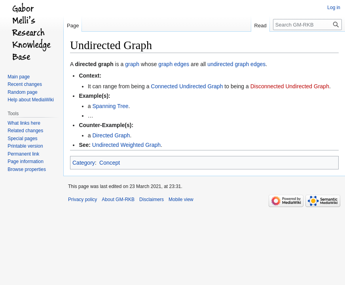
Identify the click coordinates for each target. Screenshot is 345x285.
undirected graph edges (236, 64)
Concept (109, 163)
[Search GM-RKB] (307, 24)
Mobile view (181, 199)
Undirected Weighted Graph (126, 145)
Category (83, 163)
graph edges (173, 64)
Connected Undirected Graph (187, 86)
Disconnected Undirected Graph (289, 86)
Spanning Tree (110, 106)
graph (132, 64)
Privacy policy (82, 199)
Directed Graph (111, 135)
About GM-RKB (118, 199)
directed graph (94, 64)
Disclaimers (151, 199)
